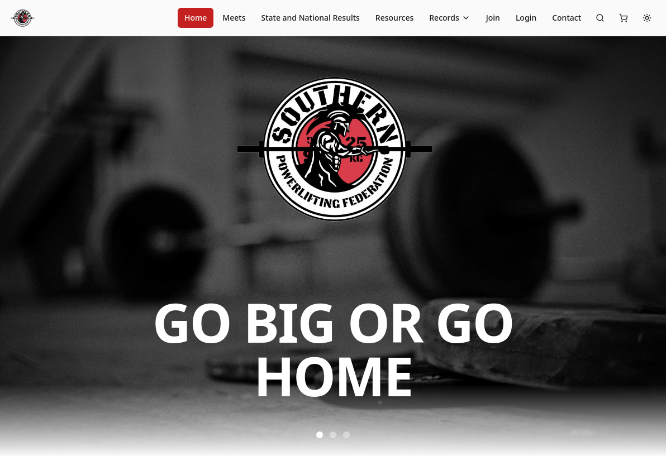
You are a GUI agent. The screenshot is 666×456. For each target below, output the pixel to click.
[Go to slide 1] (319, 434)
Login (526, 17)
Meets (233, 17)
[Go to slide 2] (333, 434)
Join (493, 17)
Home (195, 17)
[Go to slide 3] (346, 434)
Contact (566, 17)
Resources (394, 17)
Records (449, 17)
